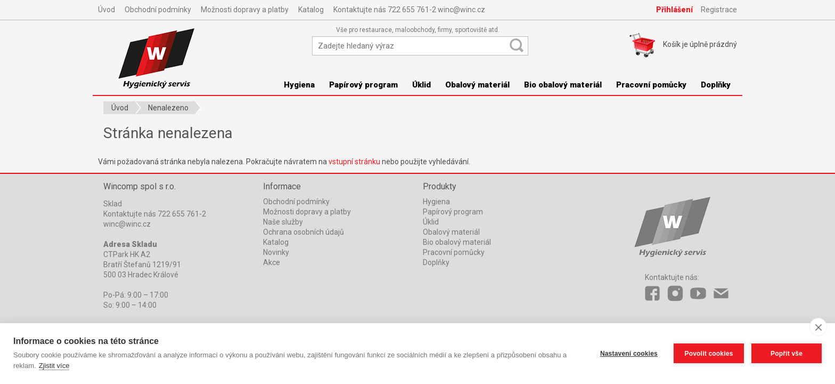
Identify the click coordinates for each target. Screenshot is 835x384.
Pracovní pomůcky (651, 85)
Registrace (719, 9)
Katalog (311, 9)
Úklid (421, 85)
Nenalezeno (168, 107)
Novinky (276, 252)
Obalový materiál (477, 85)
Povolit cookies (708, 353)
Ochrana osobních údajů (303, 232)
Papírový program (363, 85)
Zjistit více (54, 366)
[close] (818, 327)
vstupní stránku (354, 161)
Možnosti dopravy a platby (245, 9)
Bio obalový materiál (563, 85)
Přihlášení (674, 9)
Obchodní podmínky (158, 9)
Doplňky (716, 85)
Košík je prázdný (700, 44)
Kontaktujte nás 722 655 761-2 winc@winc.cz (409, 9)
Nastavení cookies (629, 353)
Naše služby (283, 222)
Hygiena (299, 85)
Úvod (106, 9)
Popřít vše (787, 353)
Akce (271, 262)
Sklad (112, 203)
